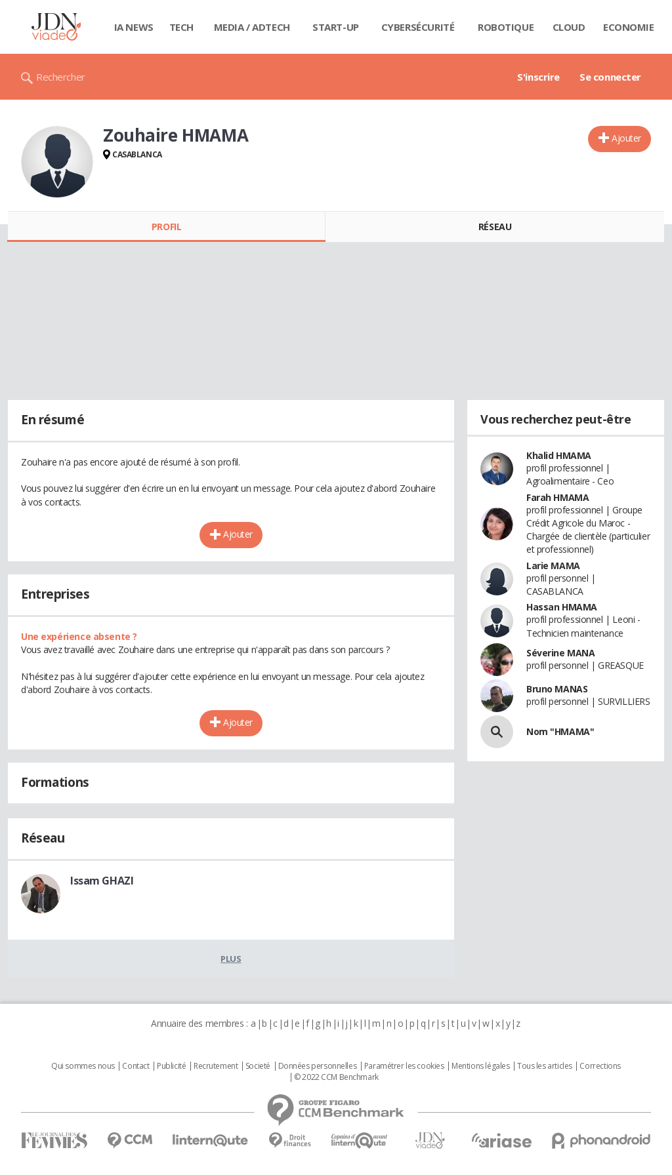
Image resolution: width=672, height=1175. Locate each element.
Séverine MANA (560, 653)
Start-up (335, 26)
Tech (181, 26)
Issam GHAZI (101, 880)
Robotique (506, 26)
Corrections (599, 1066)
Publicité (171, 1066)
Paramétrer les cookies (404, 1066)
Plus (230, 959)
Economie (628, 26)
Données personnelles (317, 1066)
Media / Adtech (252, 26)
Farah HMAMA (557, 497)
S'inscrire (538, 76)
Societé (257, 1066)
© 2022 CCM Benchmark (336, 1077)
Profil (166, 226)
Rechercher (60, 76)
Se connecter (610, 76)
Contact (135, 1066)
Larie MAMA (553, 565)
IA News (134, 26)
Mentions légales (480, 1066)
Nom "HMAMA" (560, 731)
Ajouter (626, 138)
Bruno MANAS (556, 689)
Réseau (494, 226)
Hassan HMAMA (561, 607)
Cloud (569, 26)
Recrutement (216, 1066)
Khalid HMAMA (558, 455)
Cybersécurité (418, 26)
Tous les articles (544, 1066)
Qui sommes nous (83, 1066)
